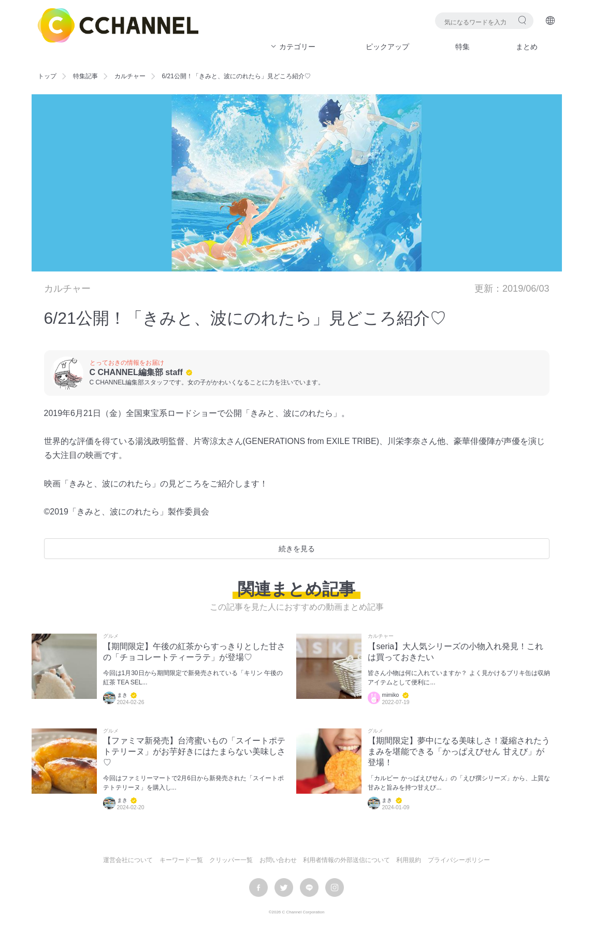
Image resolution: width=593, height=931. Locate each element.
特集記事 (85, 76)
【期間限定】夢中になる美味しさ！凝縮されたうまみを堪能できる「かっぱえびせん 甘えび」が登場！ (459, 751)
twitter (283, 887)
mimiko (390, 695)
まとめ (527, 46)
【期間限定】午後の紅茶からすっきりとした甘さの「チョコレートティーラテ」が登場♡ (194, 652)
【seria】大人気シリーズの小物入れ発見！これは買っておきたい (455, 652)
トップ (47, 76)
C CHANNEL (118, 25)
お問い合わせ (278, 860)
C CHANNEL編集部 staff (136, 372)
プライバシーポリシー (459, 860)
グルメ (111, 636)
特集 (462, 46)
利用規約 (408, 860)
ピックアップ (387, 46)
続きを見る (297, 549)
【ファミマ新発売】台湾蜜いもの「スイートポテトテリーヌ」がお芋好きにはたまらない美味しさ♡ (194, 751)
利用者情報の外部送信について (346, 860)
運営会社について (128, 860)
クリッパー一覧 (231, 860)
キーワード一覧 (181, 860)
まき (122, 695)
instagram (334, 887)
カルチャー (130, 76)
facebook (258, 887)
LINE (309, 887)
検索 (522, 20)
